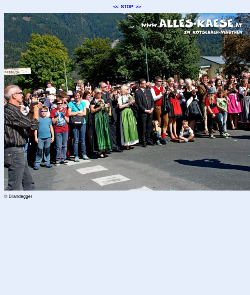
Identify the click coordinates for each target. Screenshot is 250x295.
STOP (127, 6)
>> (138, 6)
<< (115, 6)
